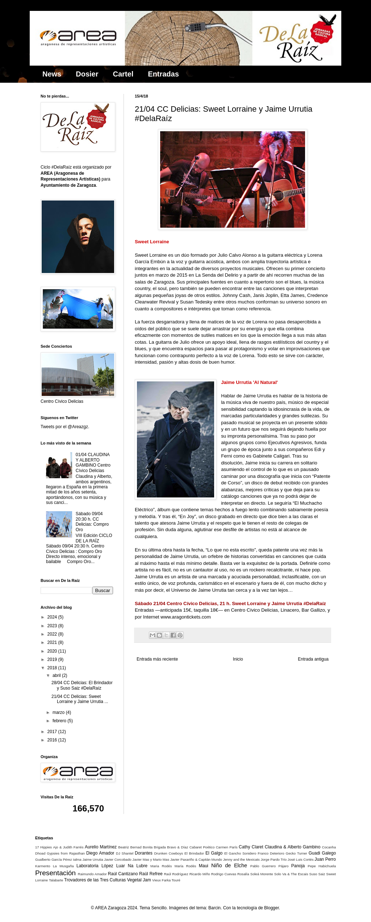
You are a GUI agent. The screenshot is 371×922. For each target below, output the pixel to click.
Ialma (77, 859)
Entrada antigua (313, 659)
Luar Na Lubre (131, 865)
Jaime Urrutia (92, 859)
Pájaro (284, 866)
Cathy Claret (251, 846)
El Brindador (194, 853)
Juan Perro (325, 859)
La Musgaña (63, 866)
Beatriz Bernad (129, 847)
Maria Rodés (161, 866)
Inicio (238, 659)
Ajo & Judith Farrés (68, 847)
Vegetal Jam (139, 879)
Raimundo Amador (92, 874)
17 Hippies (43, 847)
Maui (203, 865)
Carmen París (227, 847)
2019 (52, 659)
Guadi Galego (322, 853)
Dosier (87, 74)
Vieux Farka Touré (166, 880)
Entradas (163, 74)
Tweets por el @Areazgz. (65, 426)
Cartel (123, 74)
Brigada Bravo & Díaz (171, 847)
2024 (52, 617)
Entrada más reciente (157, 659)
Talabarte (56, 880)
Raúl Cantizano (123, 873)
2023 (52, 625)
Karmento (42, 866)
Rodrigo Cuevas (223, 874)
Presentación (55, 873)
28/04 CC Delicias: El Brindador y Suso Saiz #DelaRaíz (82, 685)
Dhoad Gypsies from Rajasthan (60, 853)
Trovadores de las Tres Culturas (95, 879)
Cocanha (329, 847)
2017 (52, 731)
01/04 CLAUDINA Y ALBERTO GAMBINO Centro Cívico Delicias (93, 462)
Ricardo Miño (199, 874)
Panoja (298, 865)
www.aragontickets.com (186, 617)
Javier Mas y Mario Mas (150, 859)
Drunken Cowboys (168, 853)
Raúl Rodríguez (176, 874)
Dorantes (144, 853)
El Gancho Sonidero (240, 853)
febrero (60, 720)
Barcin (214, 907)
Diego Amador (100, 853)
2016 (52, 740)
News (51, 74)
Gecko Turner (296, 853)
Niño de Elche (229, 865)
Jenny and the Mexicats (241, 859)
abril (57, 675)
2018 (52, 667)
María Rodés (185, 866)
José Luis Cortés (301, 859)
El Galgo (213, 853)
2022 (52, 634)
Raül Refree (150, 873)
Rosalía (243, 874)
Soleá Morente (261, 874)
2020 (52, 651)
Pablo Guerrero (263, 866)
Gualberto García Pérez (53, 859)
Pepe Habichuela (322, 866)
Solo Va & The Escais (291, 874)
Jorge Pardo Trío (273, 859)
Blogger (271, 907)
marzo (59, 712)
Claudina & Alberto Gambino (293, 846)
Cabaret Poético (202, 847)
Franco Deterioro (271, 853)
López (107, 865)
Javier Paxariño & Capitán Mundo (196, 859)
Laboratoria (87, 865)
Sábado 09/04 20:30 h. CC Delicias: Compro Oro (92, 521)
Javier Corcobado (117, 859)
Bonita (148, 847)
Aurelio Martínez (101, 846)
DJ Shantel (124, 853)
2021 (52, 642)
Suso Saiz (317, 874)
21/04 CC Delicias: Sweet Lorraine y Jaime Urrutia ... (79, 699)
